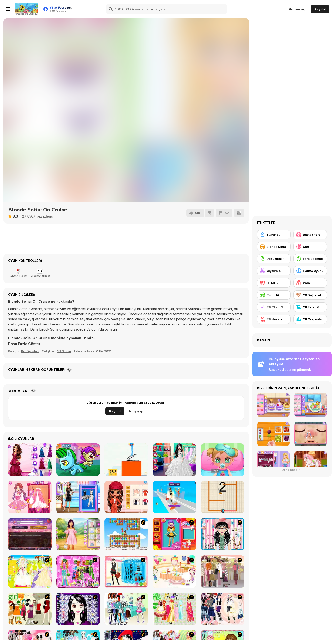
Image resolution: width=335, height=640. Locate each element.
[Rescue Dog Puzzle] (222, 497)
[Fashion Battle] (174, 497)
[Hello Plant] (126, 459)
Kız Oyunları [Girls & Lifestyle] (30, 351)
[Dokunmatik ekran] (274, 258)
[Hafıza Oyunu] (310, 270)
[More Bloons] (126, 534)
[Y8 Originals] (310, 319)
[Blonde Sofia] (274, 246)
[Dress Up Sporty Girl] (222, 609)
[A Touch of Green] (78, 571)
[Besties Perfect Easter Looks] (78, 534)
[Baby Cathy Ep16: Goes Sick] (222, 459)
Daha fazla (292, 470)
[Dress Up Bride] (30, 571)
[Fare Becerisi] (310, 258)
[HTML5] (274, 283)
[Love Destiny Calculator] (30, 534)
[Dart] (310, 246)
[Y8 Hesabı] (274, 319)
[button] (24, 343)
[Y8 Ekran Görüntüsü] (310, 307)
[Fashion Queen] (126, 571)
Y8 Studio (64, 351)
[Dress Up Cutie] (222, 534)
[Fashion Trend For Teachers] (222, 571)
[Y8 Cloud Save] (274, 307)
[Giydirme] (274, 270)
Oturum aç (296, 9)
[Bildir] (224, 213)
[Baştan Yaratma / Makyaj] (310, 234)
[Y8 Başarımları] (310, 295)
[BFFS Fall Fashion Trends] (126, 497)
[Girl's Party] (174, 571)
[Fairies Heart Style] (30, 497)
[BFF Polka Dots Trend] (78, 497)
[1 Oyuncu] (274, 234)
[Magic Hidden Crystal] (78, 459)
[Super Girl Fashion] (30, 609)
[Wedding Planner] (174, 459)
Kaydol (320, 9)
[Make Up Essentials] (78, 609)
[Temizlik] (274, 295)
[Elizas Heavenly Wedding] (30, 459)
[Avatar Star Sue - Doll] (174, 534)
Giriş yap (136, 411)
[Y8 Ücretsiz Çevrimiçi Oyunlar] (26, 9)
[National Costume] (174, 609)
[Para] (310, 283)
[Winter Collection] (126, 609)
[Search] (111, 9)
